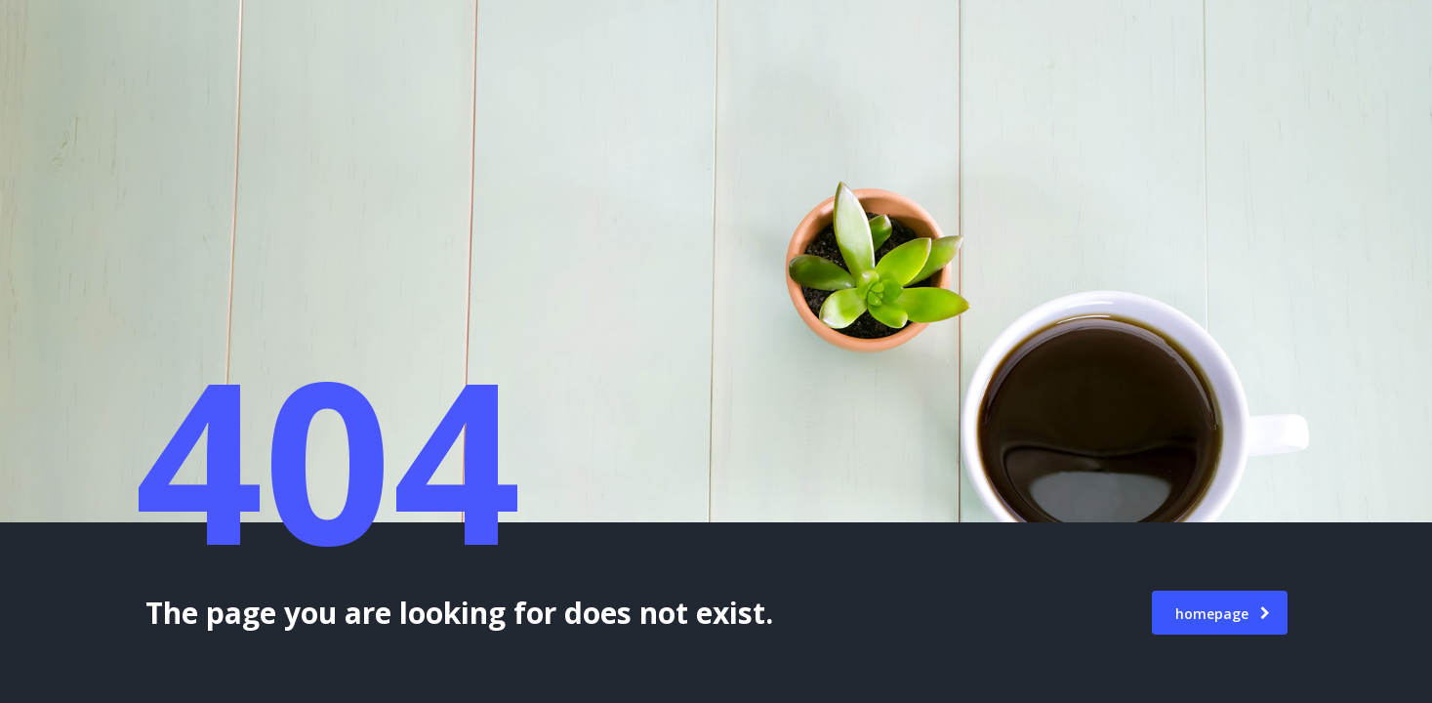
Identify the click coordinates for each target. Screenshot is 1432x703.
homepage (1222, 613)
